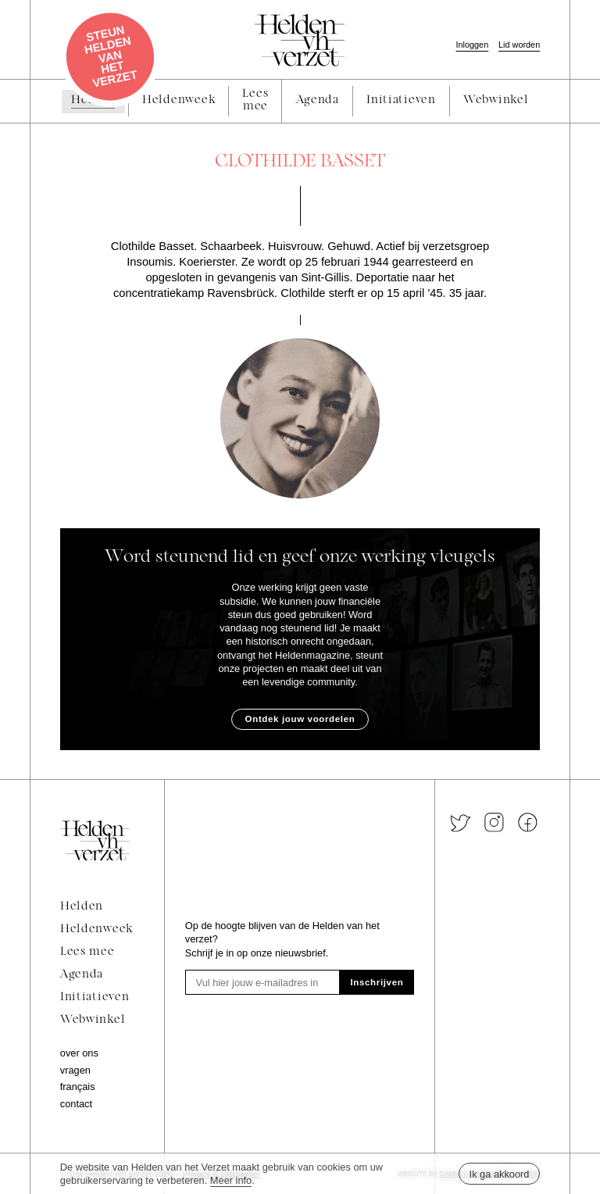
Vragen (75, 1070)
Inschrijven (377, 982)
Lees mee (87, 952)
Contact (76, 1104)
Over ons (79, 1053)
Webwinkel (93, 1020)
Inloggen (471, 44)
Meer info (231, 1180)
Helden (81, 907)
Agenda (81, 975)
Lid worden (519, 44)
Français (77, 1086)
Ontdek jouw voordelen (300, 719)
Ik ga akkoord (500, 1174)
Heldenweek (96, 929)
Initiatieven (95, 997)
